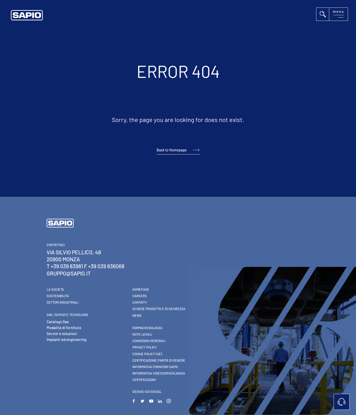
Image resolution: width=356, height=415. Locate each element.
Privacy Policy (144, 347)
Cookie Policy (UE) (147, 354)
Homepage (140, 289)
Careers (139, 296)
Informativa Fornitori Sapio (155, 367)
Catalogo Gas (58, 321)
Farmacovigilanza (147, 328)
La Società (55, 289)
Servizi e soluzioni (62, 333)
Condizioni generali (148, 341)
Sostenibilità (58, 296)
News (137, 315)
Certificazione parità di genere (158, 360)
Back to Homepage (172, 150)
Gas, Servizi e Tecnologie (67, 315)
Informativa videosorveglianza (158, 373)
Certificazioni (144, 380)
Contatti (139, 302)
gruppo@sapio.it (69, 273)
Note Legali (142, 334)
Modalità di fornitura (64, 327)
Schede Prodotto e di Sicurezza (158, 309)
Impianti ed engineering (66, 339)
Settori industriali (62, 302)
